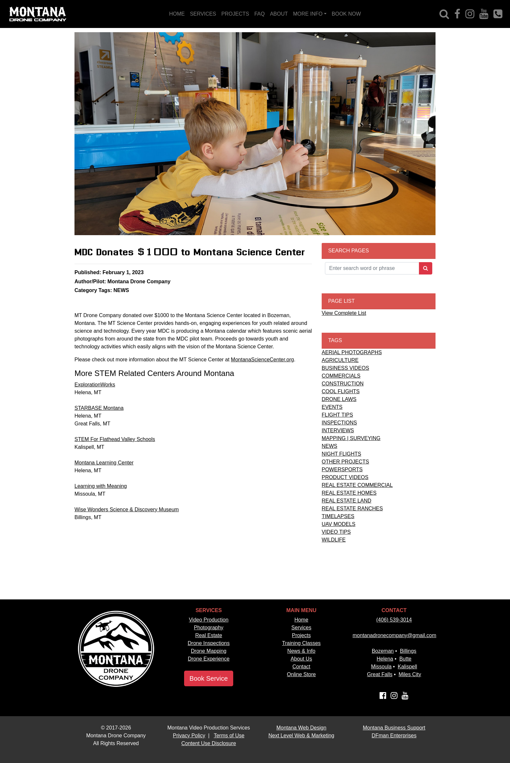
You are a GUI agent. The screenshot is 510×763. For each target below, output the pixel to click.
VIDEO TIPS (336, 532)
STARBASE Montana (99, 408)
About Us (301, 659)
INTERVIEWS (338, 430)
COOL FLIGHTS (341, 391)
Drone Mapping (208, 651)
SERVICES (203, 14)
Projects (301, 635)
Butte (405, 659)
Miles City (409, 674)
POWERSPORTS (342, 469)
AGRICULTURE (340, 360)
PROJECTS (235, 14)
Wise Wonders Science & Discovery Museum (126, 509)
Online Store (301, 674)
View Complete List (344, 313)
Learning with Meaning (100, 486)
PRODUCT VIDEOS (345, 477)
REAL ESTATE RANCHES (352, 508)
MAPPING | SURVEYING (351, 438)
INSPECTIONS (339, 422)
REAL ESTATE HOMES (349, 493)
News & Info (301, 651)
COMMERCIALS (341, 376)
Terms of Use (229, 735)
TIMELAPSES (338, 516)
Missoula (381, 666)
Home (301, 619)
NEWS (329, 446)
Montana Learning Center (103, 462)
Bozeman (383, 651)
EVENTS (332, 407)
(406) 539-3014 (394, 619)
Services (301, 627)
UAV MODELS (339, 524)
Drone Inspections (209, 643)
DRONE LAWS (339, 399)
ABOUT (279, 14)
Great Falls (379, 674)
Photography (208, 627)
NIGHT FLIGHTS (341, 454)
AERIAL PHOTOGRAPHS (352, 352)
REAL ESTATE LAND (346, 500)
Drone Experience (208, 659)
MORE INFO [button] (308, 14)
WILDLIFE (334, 539)
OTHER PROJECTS (345, 461)
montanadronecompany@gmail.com (394, 635)
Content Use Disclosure (208, 743)
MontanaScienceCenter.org (262, 359)
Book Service (209, 678)
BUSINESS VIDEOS (345, 368)
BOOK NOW (346, 14)
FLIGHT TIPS (337, 415)
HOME (177, 14)
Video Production (209, 619)
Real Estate (208, 635)
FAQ (259, 14)
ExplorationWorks (94, 384)
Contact (301, 666)
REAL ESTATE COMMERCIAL (357, 485)
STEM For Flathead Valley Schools (114, 439)
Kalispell (407, 666)
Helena (385, 659)
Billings (408, 651)
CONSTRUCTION (343, 383)
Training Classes (301, 643)
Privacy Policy (189, 735)
